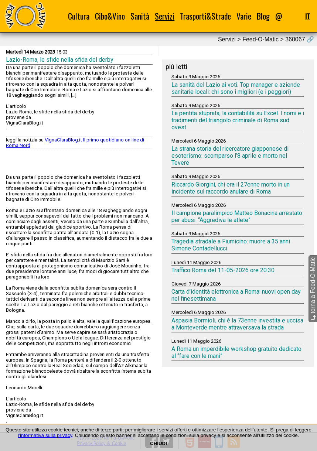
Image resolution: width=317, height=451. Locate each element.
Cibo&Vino (110, 16)
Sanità (139, 16)
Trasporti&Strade (205, 16)
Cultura (78, 16)
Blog (263, 16)
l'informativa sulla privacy (45, 435)
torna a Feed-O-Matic (313, 288)
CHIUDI (158, 443)
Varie (243, 16)
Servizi (164, 16)
